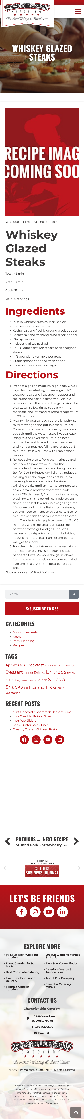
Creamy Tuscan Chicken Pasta (35, 729)
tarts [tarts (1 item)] (26, 688)
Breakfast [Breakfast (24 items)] (35, 665)
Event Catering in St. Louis (20, 965)
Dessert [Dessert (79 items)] (14, 672)
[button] (73, 11)
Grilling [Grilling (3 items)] (16, 680)
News (17, 636)
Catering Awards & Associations (59, 971)
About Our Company (60, 978)
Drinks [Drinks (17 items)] (39, 672)
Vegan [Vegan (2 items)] (60, 687)
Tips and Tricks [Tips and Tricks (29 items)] (42, 687)
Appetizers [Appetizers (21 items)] (15, 665)
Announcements (25, 632)
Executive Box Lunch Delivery (20, 979)
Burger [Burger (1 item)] (48, 666)
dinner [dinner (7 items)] (28, 672)
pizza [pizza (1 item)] (30, 680)
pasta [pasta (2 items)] (24, 680)
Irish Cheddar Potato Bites (32, 716)
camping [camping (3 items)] (57, 665)
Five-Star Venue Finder (61, 963)
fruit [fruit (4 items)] (8, 680)
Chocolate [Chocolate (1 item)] (69, 666)
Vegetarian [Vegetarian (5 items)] (12, 693)
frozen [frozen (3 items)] (71, 672)
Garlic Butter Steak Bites (30, 725)
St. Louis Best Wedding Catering (22, 956)
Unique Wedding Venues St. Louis (63, 956)
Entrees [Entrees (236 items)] (56, 672)
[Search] (74, 594)
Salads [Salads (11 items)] (42, 680)
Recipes (18, 645)
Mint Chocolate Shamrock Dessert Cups (42, 712)
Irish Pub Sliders (24, 720)
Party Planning (23, 641)
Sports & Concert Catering (17, 988)
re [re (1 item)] (35, 680)
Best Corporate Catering (22, 972)
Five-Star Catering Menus (58, 985)
